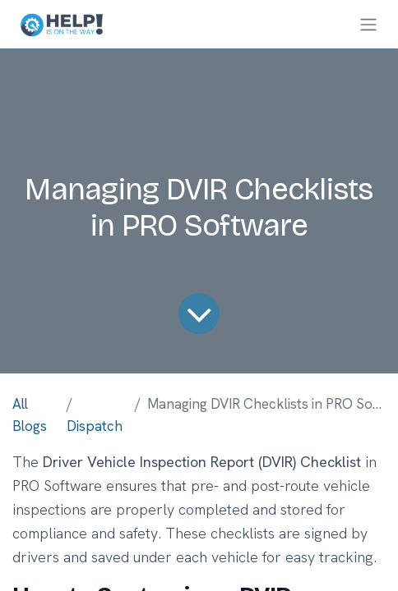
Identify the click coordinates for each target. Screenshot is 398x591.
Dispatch (95, 426)
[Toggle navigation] (368, 24)
